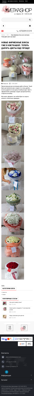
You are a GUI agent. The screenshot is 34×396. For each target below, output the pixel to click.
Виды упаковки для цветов (17, 315)
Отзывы (4, 2)
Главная (4, 1)
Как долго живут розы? (16, 302)
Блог (26, 1)
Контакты (21, 1)
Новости (5, 83)
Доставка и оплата (13, 1)
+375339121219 (24, 31)
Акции (4, 294)
